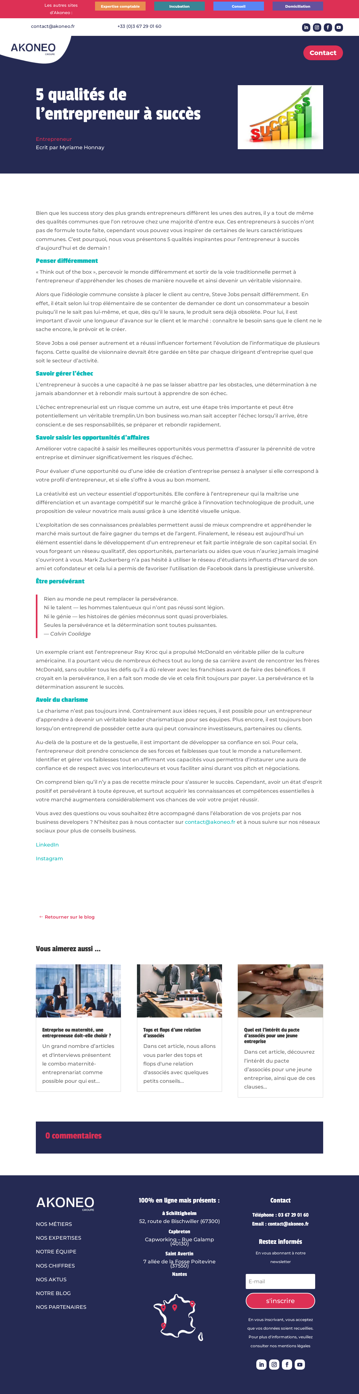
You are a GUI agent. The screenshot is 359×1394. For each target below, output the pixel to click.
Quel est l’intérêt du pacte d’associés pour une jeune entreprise (271, 1036)
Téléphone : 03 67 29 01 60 (280, 1215)
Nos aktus (51, 1279)
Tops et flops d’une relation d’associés (172, 1033)
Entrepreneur (54, 139)
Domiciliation (297, 6)
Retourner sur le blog (70, 917)
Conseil (238, 6)
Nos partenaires (61, 1307)
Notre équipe (56, 1252)
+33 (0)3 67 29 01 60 (139, 26)
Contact (323, 53)
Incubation (179, 6)
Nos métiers (54, 1224)
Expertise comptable (120, 6)
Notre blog (53, 1293)
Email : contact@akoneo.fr (280, 1224)
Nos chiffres (55, 1266)
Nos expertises (58, 1238)
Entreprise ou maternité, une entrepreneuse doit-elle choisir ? (76, 1033)
